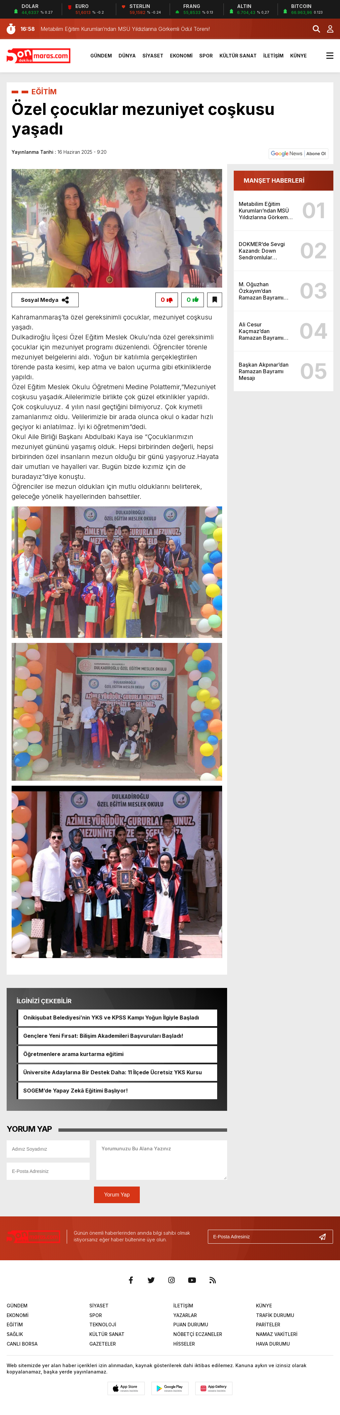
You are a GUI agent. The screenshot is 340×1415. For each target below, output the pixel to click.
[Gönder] (325, 1237)
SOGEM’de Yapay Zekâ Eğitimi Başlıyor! (75, 1091)
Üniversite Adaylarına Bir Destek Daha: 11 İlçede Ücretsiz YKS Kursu (112, 1072)
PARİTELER (268, 1325)
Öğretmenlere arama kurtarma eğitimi (73, 1054)
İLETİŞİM (273, 55)
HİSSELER (184, 1344)
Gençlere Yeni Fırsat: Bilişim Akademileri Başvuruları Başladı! (103, 1036)
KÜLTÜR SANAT (238, 55)
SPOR (206, 55)
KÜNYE (298, 55)
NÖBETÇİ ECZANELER (197, 1334)
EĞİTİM (44, 91)
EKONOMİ (181, 55)
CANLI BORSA (22, 1344)
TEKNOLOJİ (102, 1325)
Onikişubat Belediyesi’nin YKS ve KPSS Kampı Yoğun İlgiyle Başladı (111, 1018)
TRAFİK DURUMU (275, 1315)
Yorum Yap (116, 1194)
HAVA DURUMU (273, 1344)
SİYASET (152, 55)
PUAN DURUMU (190, 1325)
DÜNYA (127, 55)
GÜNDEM (101, 55)
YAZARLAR (185, 1315)
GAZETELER (102, 1344)
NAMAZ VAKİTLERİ (277, 1334)
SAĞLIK (15, 1334)
